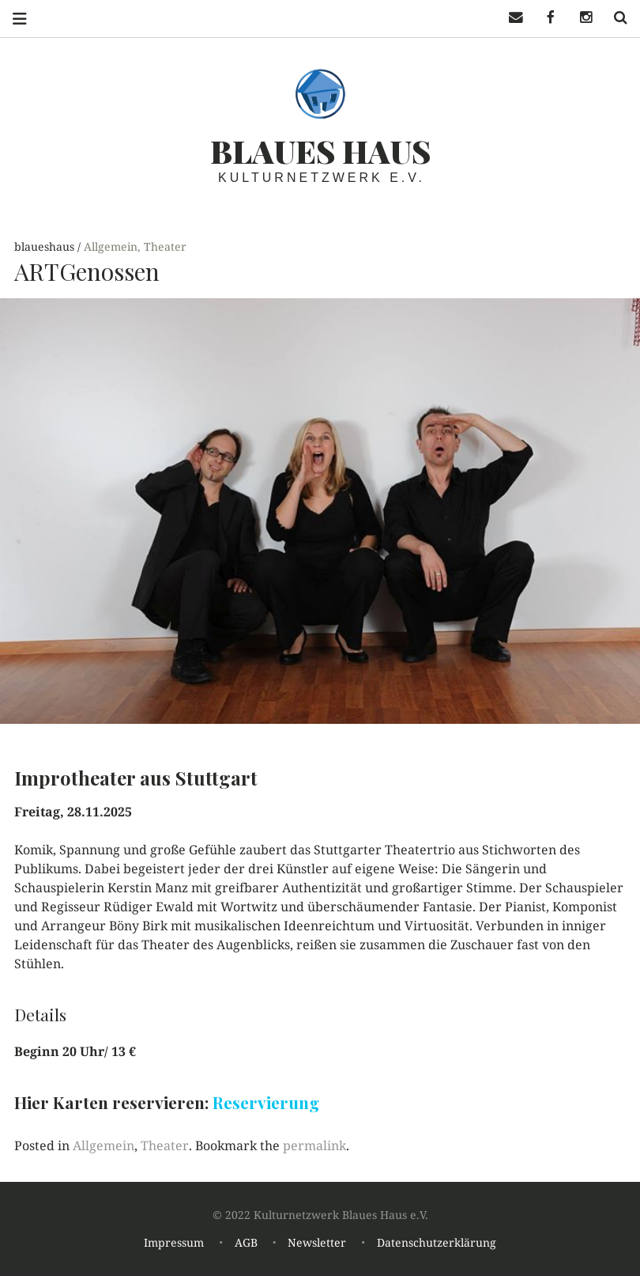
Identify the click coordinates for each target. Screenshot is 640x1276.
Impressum (174, 1242)
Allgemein (110, 246)
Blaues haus (320, 151)
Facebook (545, 18)
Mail (510, 18)
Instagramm (580, 18)
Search (615, 18)
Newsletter (317, 1242)
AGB (246, 1242)
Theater (165, 246)
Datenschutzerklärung (436, 1242)
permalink (314, 1145)
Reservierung (266, 1102)
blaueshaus (45, 246)
